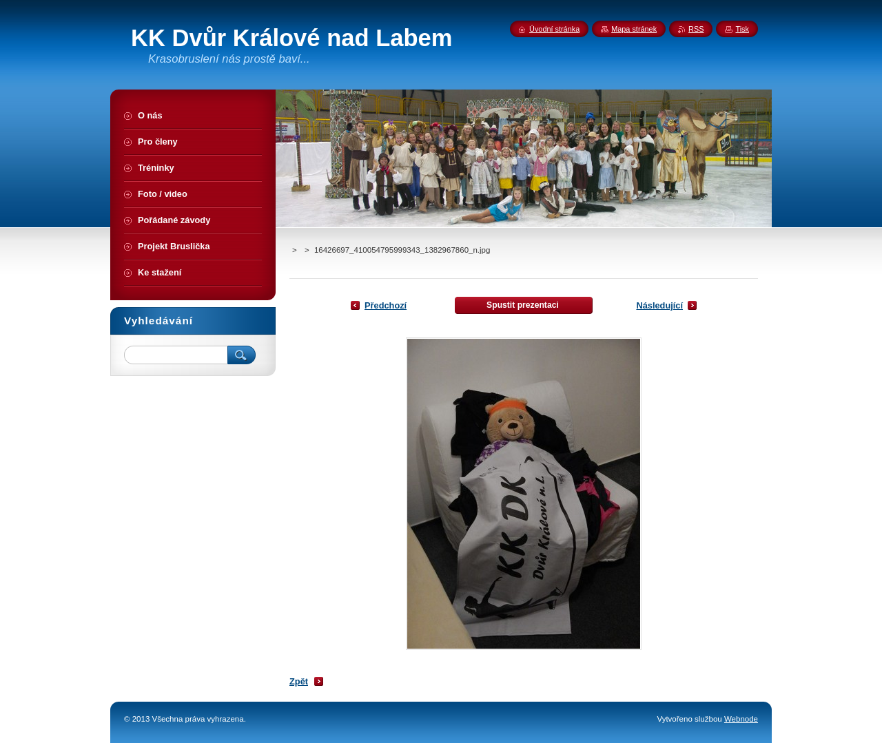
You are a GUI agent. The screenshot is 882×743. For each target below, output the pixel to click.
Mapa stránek (634, 29)
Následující (659, 305)
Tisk (742, 29)
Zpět (298, 681)
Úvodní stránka (554, 29)
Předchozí (386, 305)
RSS (696, 29)
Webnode (741, 719)
